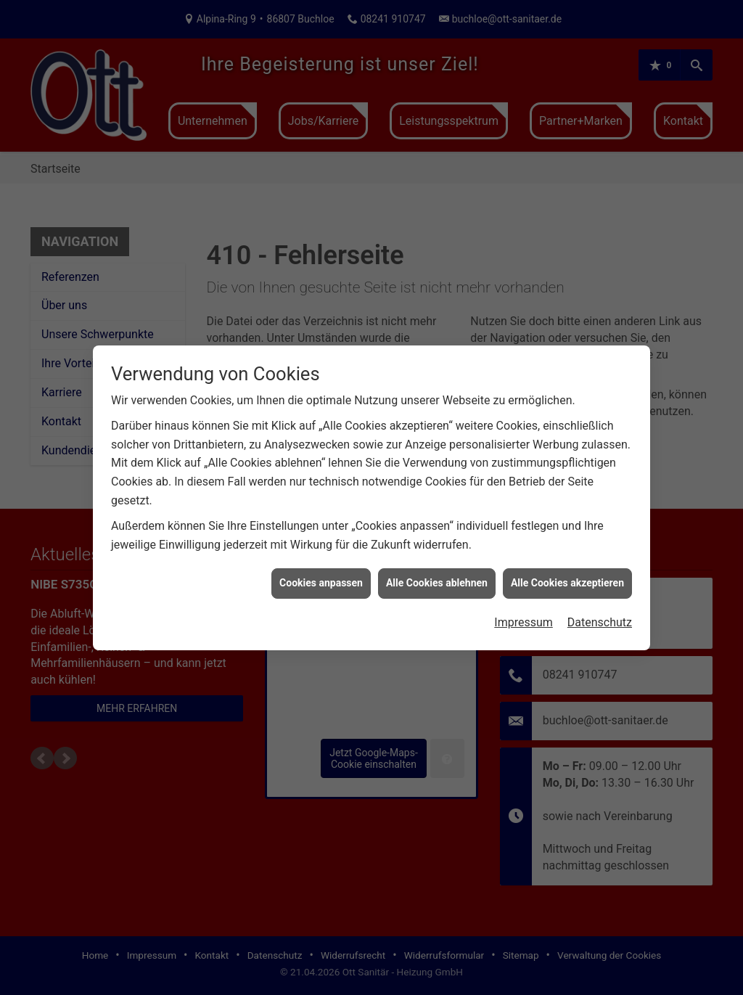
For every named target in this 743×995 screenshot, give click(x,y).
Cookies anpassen (321, 570)
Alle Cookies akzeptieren (567, 570)
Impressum (523, 609)
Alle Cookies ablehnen (437, 570)
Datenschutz (599, 609)
